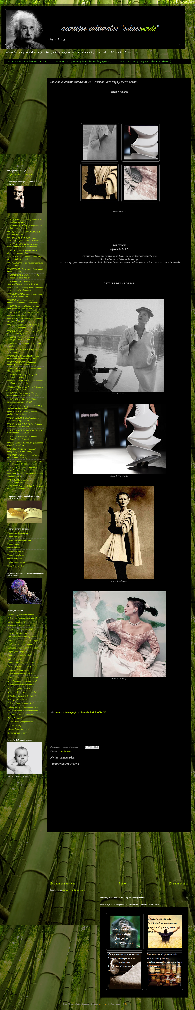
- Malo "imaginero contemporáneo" (22, 681)
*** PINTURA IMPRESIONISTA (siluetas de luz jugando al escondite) (24, 431)
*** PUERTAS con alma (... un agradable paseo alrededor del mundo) (24, 462)
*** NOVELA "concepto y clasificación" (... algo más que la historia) (25, 406)
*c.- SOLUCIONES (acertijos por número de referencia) (144, 61)
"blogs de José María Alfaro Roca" (21, 174)
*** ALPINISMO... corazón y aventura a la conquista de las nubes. (25, 220)
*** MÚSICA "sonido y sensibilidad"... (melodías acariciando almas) (23, 400)
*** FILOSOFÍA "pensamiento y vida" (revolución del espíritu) (23, 332)
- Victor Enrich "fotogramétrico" (20, 721)
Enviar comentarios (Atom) (73, 890)
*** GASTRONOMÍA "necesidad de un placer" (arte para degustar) (23, 338)
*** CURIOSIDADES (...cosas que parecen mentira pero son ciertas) (25, 295)
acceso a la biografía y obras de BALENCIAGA (80, 712)
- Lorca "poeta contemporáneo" (20, 673)
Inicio (122, 883)
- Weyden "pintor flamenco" (18, 729)
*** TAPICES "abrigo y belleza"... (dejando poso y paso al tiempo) (25, 487)
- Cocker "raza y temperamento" (20, 644)
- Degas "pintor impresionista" (19, 651)
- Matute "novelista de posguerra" (21, 684)
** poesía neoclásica (15, 555)
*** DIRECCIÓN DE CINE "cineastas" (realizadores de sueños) (23, 313)
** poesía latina (13, 548)
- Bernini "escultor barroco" (18, 622)
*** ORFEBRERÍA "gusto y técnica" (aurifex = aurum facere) (22, 413)
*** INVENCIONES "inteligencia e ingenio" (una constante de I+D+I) (21, 363)
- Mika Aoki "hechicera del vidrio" (21, 696)
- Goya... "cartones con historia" (20, 666)
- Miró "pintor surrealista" (18, 699)
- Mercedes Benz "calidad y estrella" (22, 692)
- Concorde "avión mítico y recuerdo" (22, 648)
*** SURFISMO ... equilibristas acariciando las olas (20, 481)
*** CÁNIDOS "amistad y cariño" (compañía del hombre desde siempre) (23, 301)
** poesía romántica (15, 566)
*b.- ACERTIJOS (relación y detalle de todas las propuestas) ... (84, 61)
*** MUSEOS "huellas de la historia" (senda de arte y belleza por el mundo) (23, 394)
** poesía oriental (14, 559)
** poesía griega (14, 536)
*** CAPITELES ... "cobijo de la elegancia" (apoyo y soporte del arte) (22, 282)
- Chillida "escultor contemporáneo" (22, 636)
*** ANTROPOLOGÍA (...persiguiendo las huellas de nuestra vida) (24, 226)
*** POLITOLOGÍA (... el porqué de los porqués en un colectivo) (23, 456)
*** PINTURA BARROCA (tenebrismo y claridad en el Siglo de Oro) (24, 419)
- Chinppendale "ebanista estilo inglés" (23, 640)
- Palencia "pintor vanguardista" (20, 703)
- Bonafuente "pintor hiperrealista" (21, 625)
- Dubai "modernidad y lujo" (19, 655)
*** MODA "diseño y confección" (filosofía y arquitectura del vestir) (25, 388)
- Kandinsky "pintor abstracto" (19, 670)
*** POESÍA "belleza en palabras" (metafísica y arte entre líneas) (21, 450)
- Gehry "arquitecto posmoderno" (21, 662)
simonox (102, 1004)
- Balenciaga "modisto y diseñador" (22, 618)
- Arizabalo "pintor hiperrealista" (21, 614)
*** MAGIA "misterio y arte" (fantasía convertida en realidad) (23, 375)
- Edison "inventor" (15, 659)
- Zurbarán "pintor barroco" (18, 733)
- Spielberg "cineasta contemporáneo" (23, 710)
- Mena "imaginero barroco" (19, 688)
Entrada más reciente (62, 883)
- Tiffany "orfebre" (14, 718)
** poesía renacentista (16, 562)
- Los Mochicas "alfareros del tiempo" (23, 677)
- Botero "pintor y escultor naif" (20, 629)
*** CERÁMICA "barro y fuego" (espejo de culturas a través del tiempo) (25, 288)
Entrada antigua (178, 883)
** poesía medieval (15, 551)
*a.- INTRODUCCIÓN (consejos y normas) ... (28, 61)
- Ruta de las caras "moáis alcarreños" (23, 707)
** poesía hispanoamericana (19, 540)
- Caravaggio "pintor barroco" (19, 633)
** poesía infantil (14, 544)
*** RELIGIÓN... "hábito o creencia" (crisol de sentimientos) (22, 468)
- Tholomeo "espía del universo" (20, 714)
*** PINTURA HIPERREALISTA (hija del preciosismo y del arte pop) (24, 425)
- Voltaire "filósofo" (15, 725)
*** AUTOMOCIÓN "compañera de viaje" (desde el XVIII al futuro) (25, 257)
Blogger (128, 1004)
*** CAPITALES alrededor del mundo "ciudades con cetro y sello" (23, 276)
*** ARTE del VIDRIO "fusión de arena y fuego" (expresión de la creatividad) (24, 245)
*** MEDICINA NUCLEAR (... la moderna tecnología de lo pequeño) (25, 381)
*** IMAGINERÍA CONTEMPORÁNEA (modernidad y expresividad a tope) (23, 357)
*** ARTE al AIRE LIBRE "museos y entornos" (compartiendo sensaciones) (23, 239)
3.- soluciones (65, 751)
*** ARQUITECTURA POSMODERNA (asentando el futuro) (23, 233)
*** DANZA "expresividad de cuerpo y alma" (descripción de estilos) (23, 307)
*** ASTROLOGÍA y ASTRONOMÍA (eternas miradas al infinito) (22, 251)
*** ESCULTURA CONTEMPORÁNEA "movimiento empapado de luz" (23, 326)
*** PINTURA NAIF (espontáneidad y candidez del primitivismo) (23, 437)
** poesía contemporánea (17, 533)
